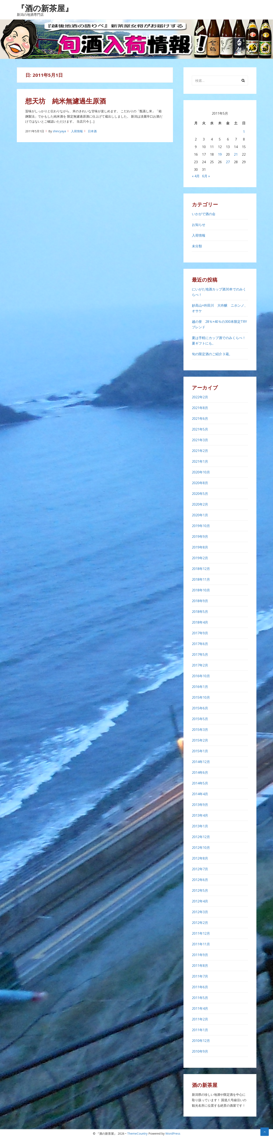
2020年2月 (200, 504)
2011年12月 (201, 933)
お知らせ (198, 224)
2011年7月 (200, 976)
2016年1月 (200, 686)
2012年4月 (200, 901)
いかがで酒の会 (203, 214)
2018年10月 (201, 590)
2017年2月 (200, 665)
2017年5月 (200, 654)
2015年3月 (200, 729)
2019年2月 (200, 558)
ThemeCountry (137, 1133)
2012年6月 (200, 879)
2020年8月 (200, 483)
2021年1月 (200, 461)
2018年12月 (201, 568)
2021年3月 (200, 440)
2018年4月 (200, 622)
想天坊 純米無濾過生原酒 (69, 100)
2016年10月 (201, 676)
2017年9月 (200, 633)
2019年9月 (200, 536)
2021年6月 (200, 418)
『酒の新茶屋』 (45, 8)
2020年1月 (200, 515)
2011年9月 (200, 955)
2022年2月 (200, 397)
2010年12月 (201, 1040)
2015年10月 (201, 697)
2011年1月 (200, 1030)
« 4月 (196, 176)
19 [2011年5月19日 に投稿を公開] (220, 154)
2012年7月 (200, 869)
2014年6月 (200, 772)
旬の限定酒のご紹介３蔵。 (212, 354)
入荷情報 (77, 131)
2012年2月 (200, 922)
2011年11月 (201, 944)
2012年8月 (200, 858)
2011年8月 (200, 965)
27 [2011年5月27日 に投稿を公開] (228, 162)
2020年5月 (200, 493)
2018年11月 (201, 579)
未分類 (197, 246)
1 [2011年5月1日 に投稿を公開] (244, 131)
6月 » (206, 176)
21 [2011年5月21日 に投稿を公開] (236, 154)
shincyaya (59, 131)
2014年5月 (200, 783)
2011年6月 (200, 987)
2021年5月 (200, 429)
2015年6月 (200, 708)
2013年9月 (200, 804)
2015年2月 (200, 740)
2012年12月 (201, 837)
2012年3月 (200, 912)
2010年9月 (200, 1051)
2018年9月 (200, 601)
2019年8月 (200, 547)
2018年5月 (200, 611)
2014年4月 (200, 794)
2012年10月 (201, 847)
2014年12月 (201, 761)
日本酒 (92, 131)
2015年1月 (200, 751)
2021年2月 (200, 450)
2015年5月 (200, 719)
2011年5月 (200, 997)
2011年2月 (200, 1019)
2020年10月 (201, 472)
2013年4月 (200, 815)
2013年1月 (200, 826)
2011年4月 (200, 1008)
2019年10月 (201, 525)
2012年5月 (200, 890)
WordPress (172, 1133)
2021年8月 (200, 407)
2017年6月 (200, 643)
